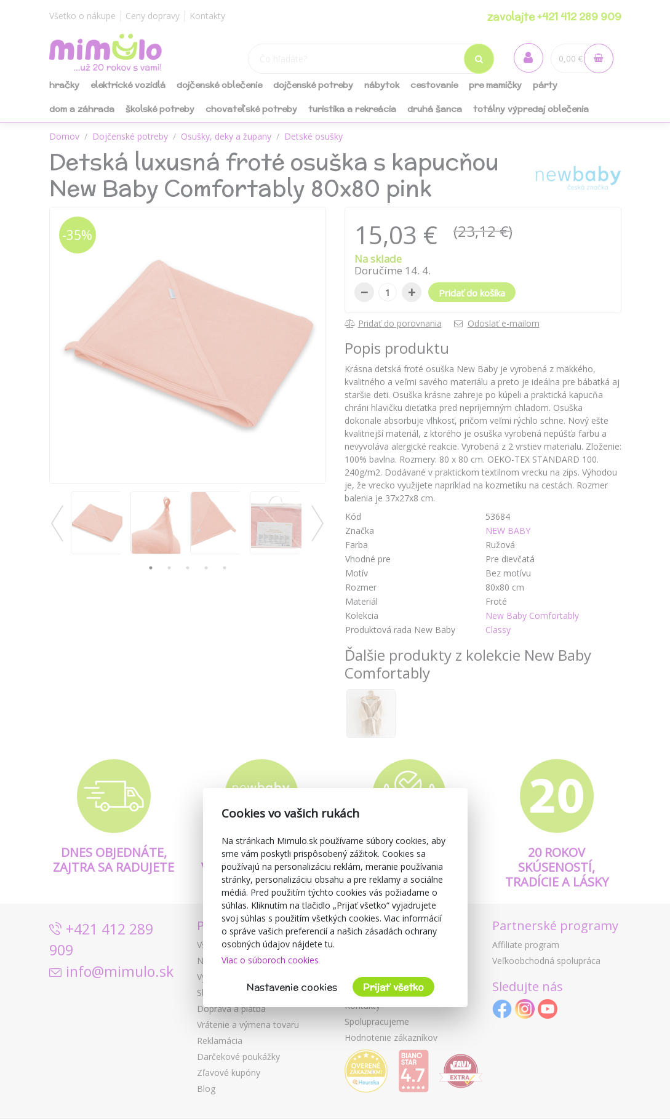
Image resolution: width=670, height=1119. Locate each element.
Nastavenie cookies (292, 987)
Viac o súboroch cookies (270, 960)
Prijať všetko (393, 987)
